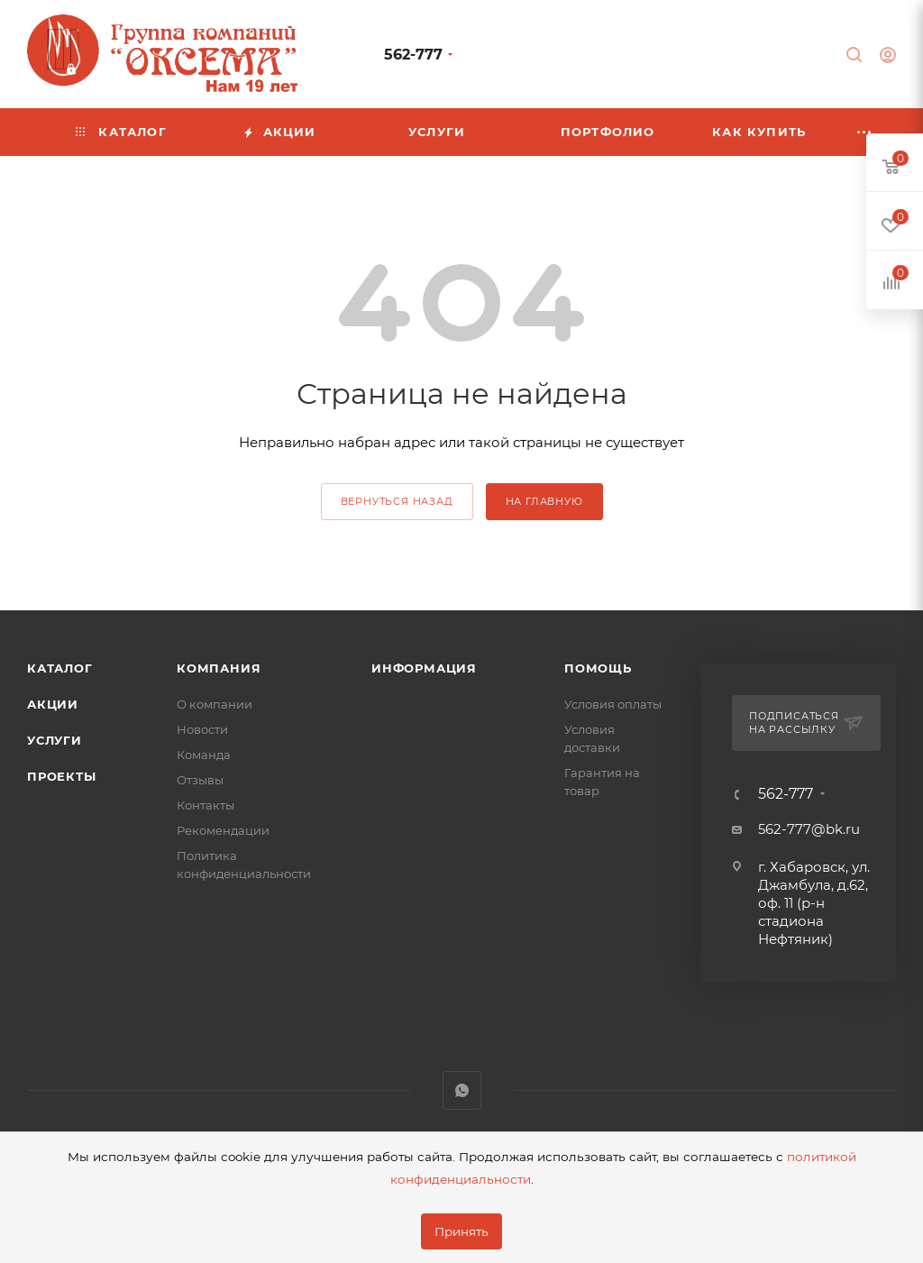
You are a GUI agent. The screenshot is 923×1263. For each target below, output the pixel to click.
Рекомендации (223, 830)
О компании (214, 704)
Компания (218, 668)
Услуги (54, 740)
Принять (461, 1231)
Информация (424, 668)
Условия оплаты (613, 704)
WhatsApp (462, 1090)
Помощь (598, 668)
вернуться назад (397, 501)
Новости (202, 729)
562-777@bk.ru (809, 828)
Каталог (60, 668)
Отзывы (200, 780)
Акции (52, 704)
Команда (204, 754)
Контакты (205, 805)
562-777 (413, 54)
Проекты (61, 776)
